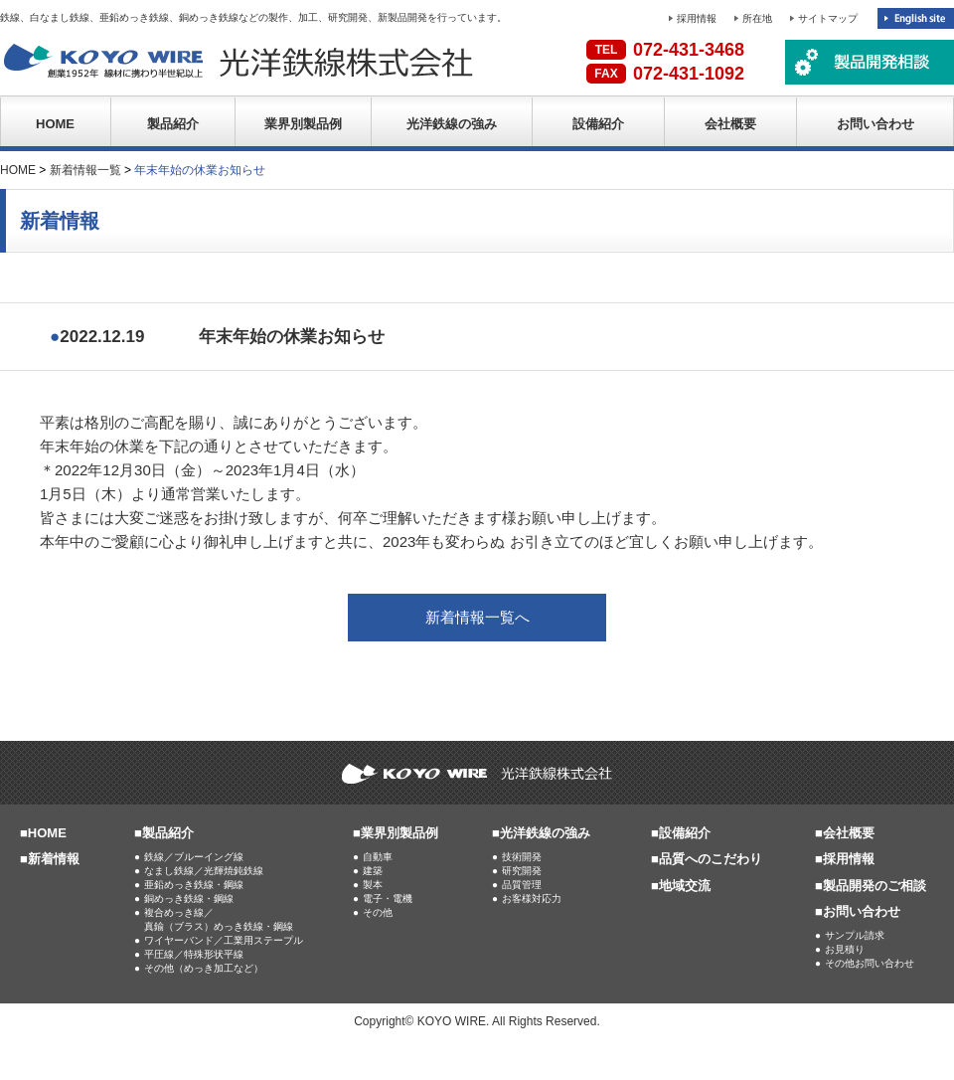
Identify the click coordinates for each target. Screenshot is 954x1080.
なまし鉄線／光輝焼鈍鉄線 (203, 870)
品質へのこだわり (710, 858)
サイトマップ (828, 18)
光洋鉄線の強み (451, 123)
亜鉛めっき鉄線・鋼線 (193, 884)
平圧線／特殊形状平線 (193, 954)
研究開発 (522, 870)
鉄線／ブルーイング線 (193, 856)
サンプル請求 (854, 935)
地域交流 (685, 885)
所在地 (757, 18)
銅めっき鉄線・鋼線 (189, 898)
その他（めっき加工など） (203, 968)
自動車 (378, 856)
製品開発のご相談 (874, 885)
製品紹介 (173, 123)
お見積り (845, 949)
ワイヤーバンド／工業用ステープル (223, 940)
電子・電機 (387, 898)
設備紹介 (598, 123)
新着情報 (54, 858)
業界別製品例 (303, 123)
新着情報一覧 (85, 170)
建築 (373, 870)
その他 (378, 912)
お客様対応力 (531, 898)
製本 (373, 884)
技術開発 (522, 856)
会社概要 (730, 123)
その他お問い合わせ (869, 963)
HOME (55, 123)
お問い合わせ (875, 123)
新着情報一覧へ (477, 617)
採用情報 (696, 18)
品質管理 (522, 884)
